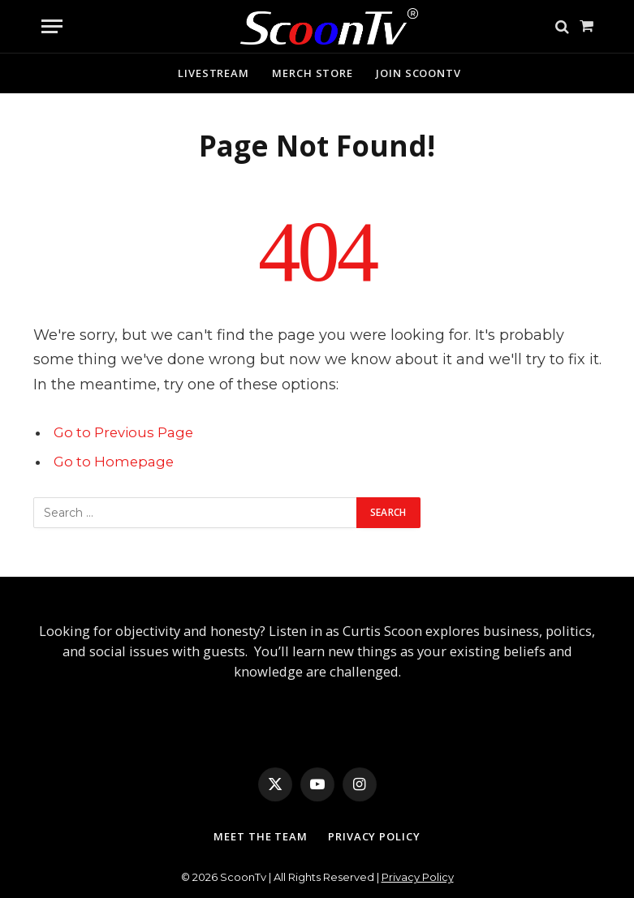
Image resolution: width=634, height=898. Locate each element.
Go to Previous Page (123, 432)
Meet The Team (260, 836)
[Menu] (52, 26)
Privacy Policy (374, 836)
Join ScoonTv (418, 73)
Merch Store (312, 73)
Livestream (213, 73)
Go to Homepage (114, 461)
